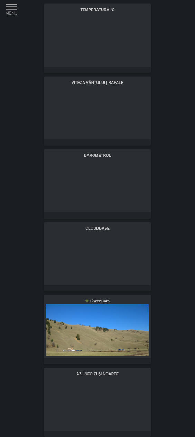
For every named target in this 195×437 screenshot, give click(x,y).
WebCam (100, 301)
